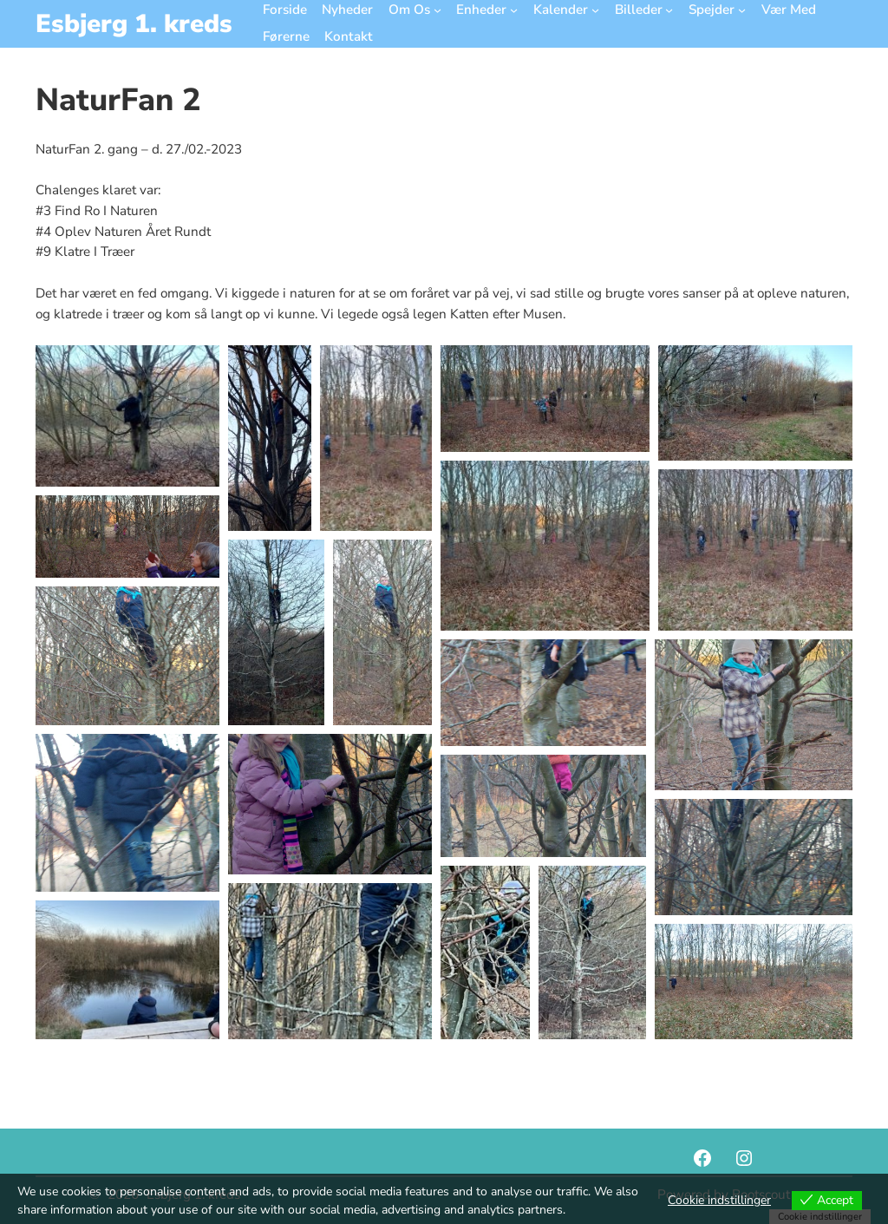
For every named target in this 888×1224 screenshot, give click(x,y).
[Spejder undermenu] (742, 10)
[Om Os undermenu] (437, 10)
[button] (127, 416)
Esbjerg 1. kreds (134, 23)
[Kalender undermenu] (595, 10)
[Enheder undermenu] (514, 10)
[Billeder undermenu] (669, 10)
